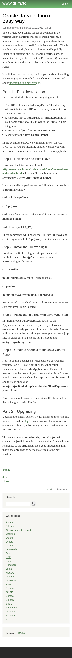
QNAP (9, 592)
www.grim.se (14, 3)
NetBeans (11, 580)
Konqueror (11, 565)
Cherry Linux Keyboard (18, 530)
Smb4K (10, 600)
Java (5, 477)
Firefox (9, 545)
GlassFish (11, 549)
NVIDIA (10, 576)
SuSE (6, 469)
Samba (10, 596)
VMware (10, 615)
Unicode (10, 611)
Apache (10, 522)
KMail (9, 561)
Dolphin (10, 537)
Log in (65, 3)
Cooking (10, 534)
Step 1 (27, 421)
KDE (8, 557)
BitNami (10, 526)
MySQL (10, 572)
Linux (5, 481)
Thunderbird (12, 607)
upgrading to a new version (24, 82)
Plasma (10, 588)
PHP (8, 584)
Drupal (9, 541)
